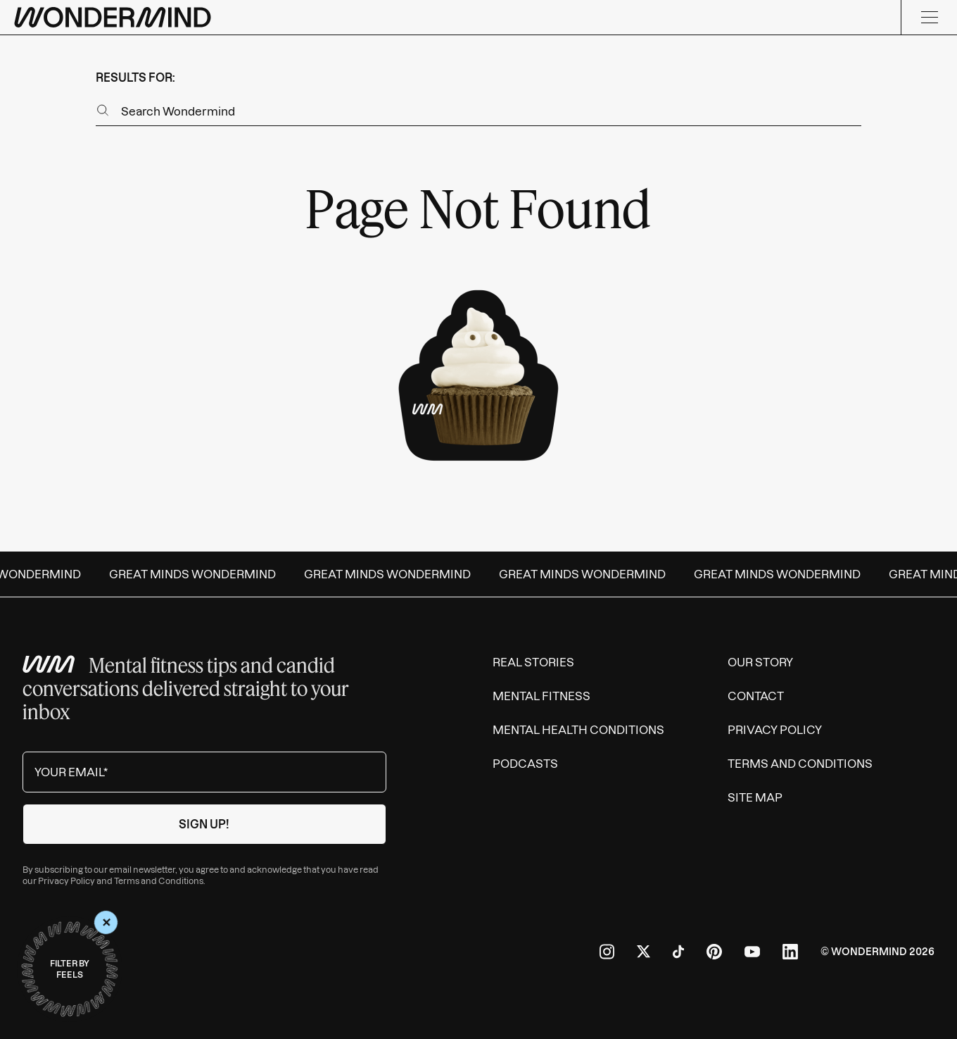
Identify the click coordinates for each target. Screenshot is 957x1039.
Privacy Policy (66, 880)
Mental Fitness (541, 696)
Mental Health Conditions (578, 729)
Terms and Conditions (158, 880)
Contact (756, 696)
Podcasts (525, 763)
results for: (135, 77)
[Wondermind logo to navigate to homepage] (112, 17)
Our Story (760, 662)
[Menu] (929, 17)
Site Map (755, 797)
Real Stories (533, 662)
